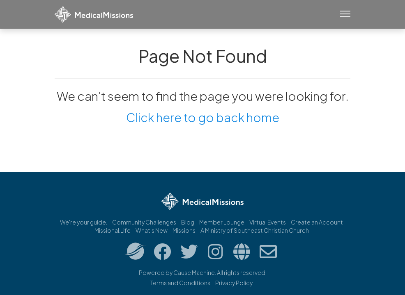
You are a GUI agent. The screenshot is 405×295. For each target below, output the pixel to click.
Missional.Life (112, 230)
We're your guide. (83, 222)
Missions (184, 230)
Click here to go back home (202, 117)
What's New (152, 230)
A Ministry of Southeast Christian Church (254, 230)
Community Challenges (144, 222)
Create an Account (317, 222)
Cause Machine (194, 272)
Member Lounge (221, 222)
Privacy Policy (234, 282)
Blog (187, 222)
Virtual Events (267, 222)
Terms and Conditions (180, 282)
